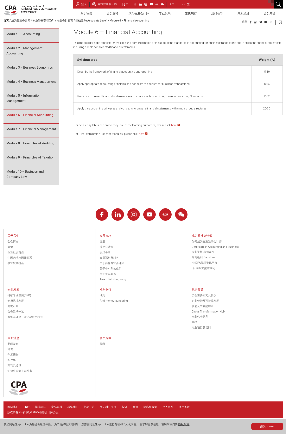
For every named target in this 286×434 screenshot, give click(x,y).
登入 (81, 4)
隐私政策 (183, 424)
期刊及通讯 (14, 365)
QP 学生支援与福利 (203, 268)
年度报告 (13, 354)
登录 (102, 343)
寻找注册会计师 (104, 4)
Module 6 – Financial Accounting (129, 20)
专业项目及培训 (201, 327)
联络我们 (72, 406)
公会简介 (13, 241)
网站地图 (12, 406)
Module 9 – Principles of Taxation (30, 157)
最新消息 (243, 13)
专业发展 (165, 13)
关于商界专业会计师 (112, 263)
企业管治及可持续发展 (205, 300)
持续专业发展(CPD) (19, 295)
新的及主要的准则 (202, 306)
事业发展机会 (16, 263)
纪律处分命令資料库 (20, 370)
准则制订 (191, 13)
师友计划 (13, 306)
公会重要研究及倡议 (204, 295)
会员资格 (112, 13)
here (173, 125)
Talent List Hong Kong (113, 279)
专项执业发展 (16, 300)
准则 (102, 295)
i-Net (26, 406)
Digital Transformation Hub (208, 311)
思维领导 (217, 13)
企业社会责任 (16, 252)
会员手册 (105, 252)
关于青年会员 (108, 274)
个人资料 (167, 406)
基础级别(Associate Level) (91, 20)
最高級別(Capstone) (204, 257)
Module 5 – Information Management (23, 98)
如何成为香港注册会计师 (207, 241)
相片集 (12, 360)
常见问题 (56, 406)
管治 (10, 246)
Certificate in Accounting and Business (215, 246)
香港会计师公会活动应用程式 (25, 317)
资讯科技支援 (108, 406)
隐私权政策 (150, 406)
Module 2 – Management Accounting (24, 50)
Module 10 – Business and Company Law (25, 174)
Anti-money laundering (114, 300)
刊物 (194, 322)
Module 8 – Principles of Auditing (30, 143)
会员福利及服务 (109, 257)
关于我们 (86, 13)
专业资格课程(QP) (43, 20)
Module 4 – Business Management (31, 82)
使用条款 (184, 406)
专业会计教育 (65, 20)
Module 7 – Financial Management (31, 129)
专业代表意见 (200, 316)
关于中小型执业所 (110, 268)
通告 (10, 349)
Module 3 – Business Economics (29, 67)
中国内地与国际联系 (20, 257)
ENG (182, 4)
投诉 (124, 406)
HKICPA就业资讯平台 (204, 262)
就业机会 (40, 406)
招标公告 (89, 406)
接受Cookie (267, 426)
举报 (135, 406)
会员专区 (269, 13)
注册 (102, 241)
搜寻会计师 (106, 246)
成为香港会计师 (139, 13)
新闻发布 (13, 343)
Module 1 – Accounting (23, 34)
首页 (6, 20)
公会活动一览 (16, 311)
